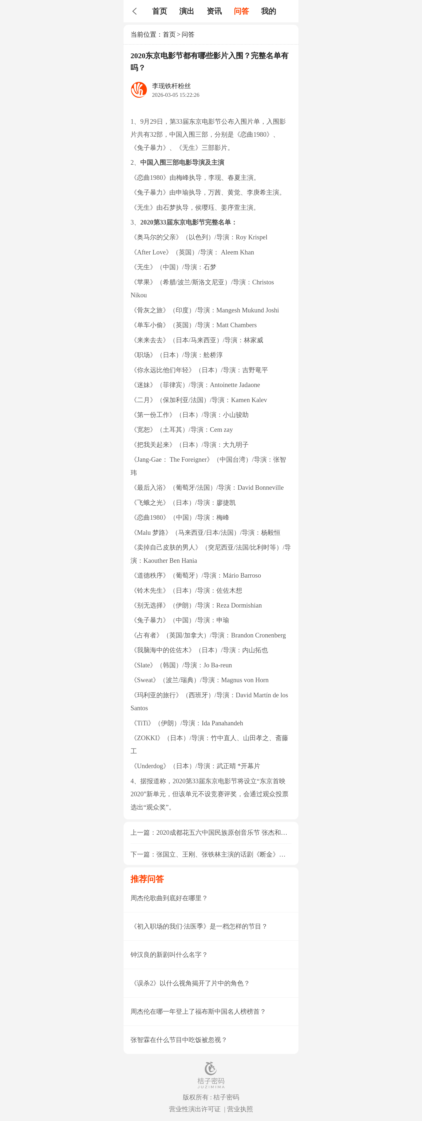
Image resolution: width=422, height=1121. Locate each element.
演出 (186, 11)
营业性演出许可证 (195, 1109)
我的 (268, 11)
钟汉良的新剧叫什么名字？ (169, 954)
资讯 (214, 11)
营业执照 (240, 1109)
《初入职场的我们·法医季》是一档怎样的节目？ (199, 926)
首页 (159, 11)
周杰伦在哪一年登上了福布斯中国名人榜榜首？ (198, 1011)
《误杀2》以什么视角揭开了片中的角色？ (190, 983)
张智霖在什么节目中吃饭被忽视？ (179, 1039)
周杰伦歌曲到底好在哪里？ (169, 898)
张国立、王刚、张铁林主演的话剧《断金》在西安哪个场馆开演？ (250, 854)
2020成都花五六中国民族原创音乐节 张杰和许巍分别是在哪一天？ (251, 832)
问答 (241, 11)
